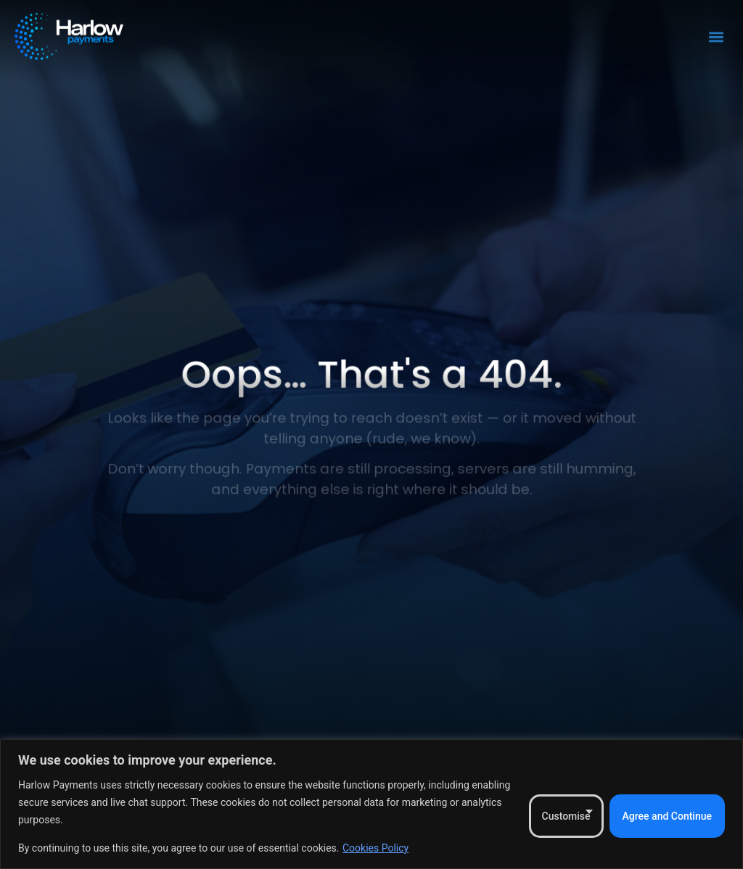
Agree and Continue (667, 816)
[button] (716, 32)
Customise (566, 816)
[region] (371, 804)
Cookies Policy (375, 848)
